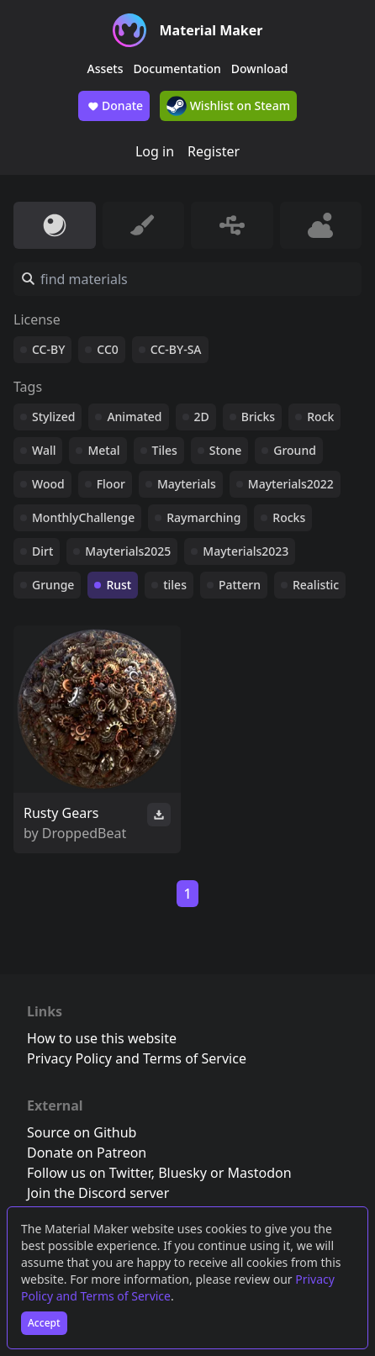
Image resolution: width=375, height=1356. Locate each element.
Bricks (258, 417)
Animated (134, 417)
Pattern (240, 585)
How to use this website (102, 1038)
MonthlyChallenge (83, 517)
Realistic (316, 585)
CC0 (108, 349)
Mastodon (260, 1172)
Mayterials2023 (245, 551)
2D (201, 417)
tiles (175, 585)
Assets (105, 69)
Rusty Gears (61, 813)
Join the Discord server (98, 1193)
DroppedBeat (84, 833)
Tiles (164, 450)
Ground (294, 450)
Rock (320, 417)
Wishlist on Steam (228, 106)
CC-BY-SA (176, 349)
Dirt (42, 551)
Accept (44, 1323)
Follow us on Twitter (89, 1172)
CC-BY (48, 349)
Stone (225, 450)
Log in (154, 151)
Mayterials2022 (291, 484)
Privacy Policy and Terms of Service (136, 1058)
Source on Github (81, 1132)
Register (214, 151)
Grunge (53, 585)
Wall (43, 450)
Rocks (288, 517)
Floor (111, 484)
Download (259, 69)
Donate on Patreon (86, 1152)
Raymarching (203, 517)
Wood (48, 484)
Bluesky (182, 1172)
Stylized (53, 417)
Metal (103, 450)
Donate (114, 106)
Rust (118, 585)
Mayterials (186, 484)
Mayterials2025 (128, 551)
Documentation (177, 69)
